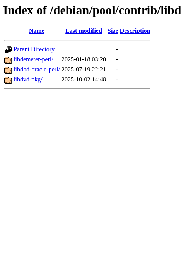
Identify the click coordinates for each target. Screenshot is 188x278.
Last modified (83, 30)
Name (36, 30)
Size (113, 30)
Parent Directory (34, 49)
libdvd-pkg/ (28, 79)
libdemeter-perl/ (33, 59)
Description (135, 30)
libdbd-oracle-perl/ (37, 69)
